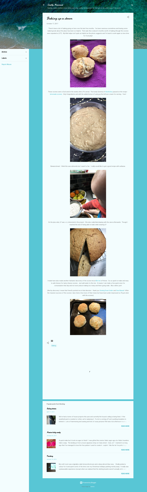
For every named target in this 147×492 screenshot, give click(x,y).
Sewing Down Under (106, 290)
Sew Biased (120, 290)
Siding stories (51, 408)
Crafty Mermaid (55, 5)
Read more (125, 426)
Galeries (92, 486)
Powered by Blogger (88, 483)
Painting (50, 456)
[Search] (132, 5)
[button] (128, 17)
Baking (54, 346)
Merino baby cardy (53, 432)
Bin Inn (98, 281)
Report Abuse (6, 64)
